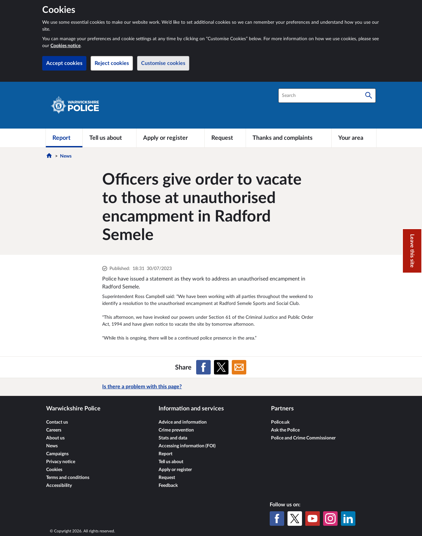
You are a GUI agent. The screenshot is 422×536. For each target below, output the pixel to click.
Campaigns (57, 454)
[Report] (64, 138)
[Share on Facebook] (203, 367)
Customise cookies (163, 63)
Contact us (57, 422)
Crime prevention (176, 430)
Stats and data (173, 438)
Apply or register (175, 469)
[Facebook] (277, 518)
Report (165, 454)
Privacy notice (60, 462)
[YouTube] (312, 518)
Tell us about (171, 462)
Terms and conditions (67, 477)
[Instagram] (330, 518)
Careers (53, 430)
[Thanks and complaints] (288, 138)
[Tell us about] (109, 138)
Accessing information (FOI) (187, 446)
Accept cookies (64, 63)
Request (167, 477)
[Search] (368, 95)
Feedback (168, 485)
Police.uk (280, 422)
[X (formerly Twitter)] (294, 518)
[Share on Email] (239, 367)
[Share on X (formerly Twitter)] (221, 367)
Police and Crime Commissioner (303, 438)
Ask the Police (285, 430)
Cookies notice (65, 46)
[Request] (225, 138)
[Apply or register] (170, 138)
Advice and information (183, 422)
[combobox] (327, 95)
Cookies (54, 469)
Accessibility (59, 485)
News (66, 156)
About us (55, 438)
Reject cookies (112, 63)
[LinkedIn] (348, 518)
